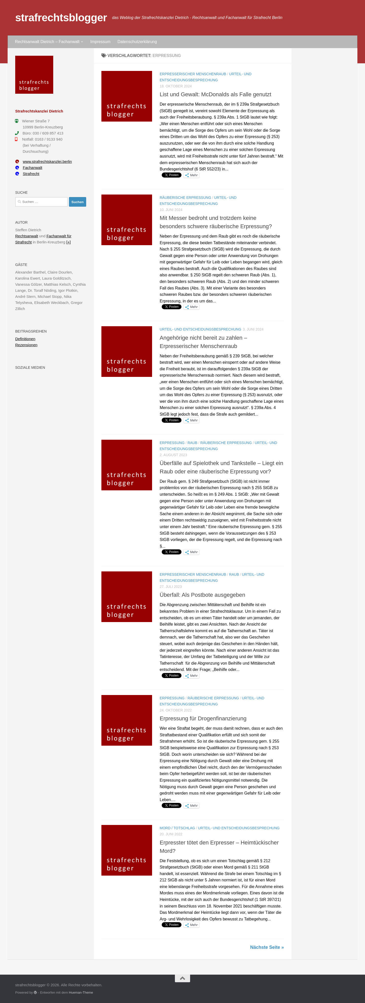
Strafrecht (27, 173)
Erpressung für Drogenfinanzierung (203, 718)
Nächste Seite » (267, 947)
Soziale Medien (30, 367)
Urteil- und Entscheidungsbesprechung (200, 329)
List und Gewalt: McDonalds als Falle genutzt (215, 94)
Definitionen (25, 339)
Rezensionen (26, 345)
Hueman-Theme (81, 992)
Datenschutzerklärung (137, 42)
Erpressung (172, 443)
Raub (192, 443)
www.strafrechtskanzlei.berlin (43, 161)
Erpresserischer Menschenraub (193, 74)
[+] (68, 242)
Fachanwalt (28, 167)
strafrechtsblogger (61, 18)
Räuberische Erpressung (185, 198)
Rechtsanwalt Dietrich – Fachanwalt (47, 42)
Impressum (100, 42)
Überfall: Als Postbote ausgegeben (202, 595)
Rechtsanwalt (26, 236)
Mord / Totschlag (177, 828)
